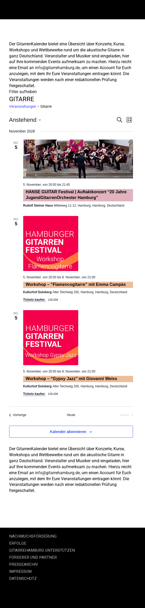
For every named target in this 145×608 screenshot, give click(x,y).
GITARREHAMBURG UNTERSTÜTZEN (42, 550)
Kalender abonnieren (68, 432)
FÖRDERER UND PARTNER (33, 557)
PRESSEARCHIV (23, 564)
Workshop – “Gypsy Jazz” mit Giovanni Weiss (71, 378)
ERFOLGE (17, 543)
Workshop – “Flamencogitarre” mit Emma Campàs (76, 284)
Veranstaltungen (22, 106)
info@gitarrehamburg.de (57, 67)
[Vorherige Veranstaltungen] (17, 415)
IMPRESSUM (20, 571)
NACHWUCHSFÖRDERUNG (33, 536)
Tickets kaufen (34, 300)
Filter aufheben (23, 91)
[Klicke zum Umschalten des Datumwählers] (25, 120)
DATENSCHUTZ (23, 578)
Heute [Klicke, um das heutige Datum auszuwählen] (71, 415)
